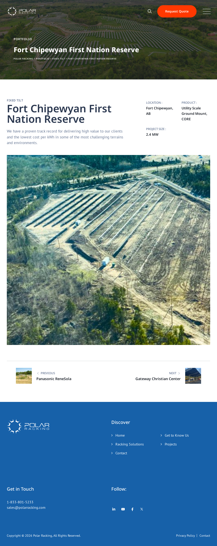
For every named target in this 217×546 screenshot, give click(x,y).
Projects (171, 444)
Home (120, 435)
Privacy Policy (185, 536)
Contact (121, 453)
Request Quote (177, 11)
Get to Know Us (177, 435)
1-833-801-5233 (20, 502)
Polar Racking (42, 536)
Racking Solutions (129, 444)
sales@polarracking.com (26, 507)
